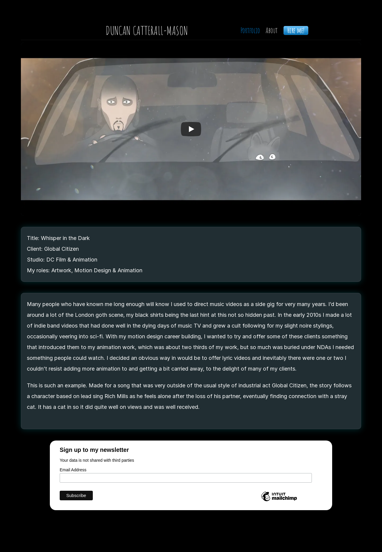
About (272, 30)
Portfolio (250, 30)
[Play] (191, 129)
